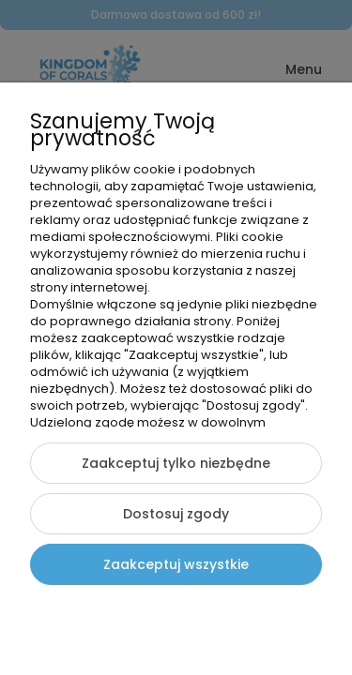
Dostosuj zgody (176, 513)
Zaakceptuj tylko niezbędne (176, 463)
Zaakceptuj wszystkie (176, 564)
